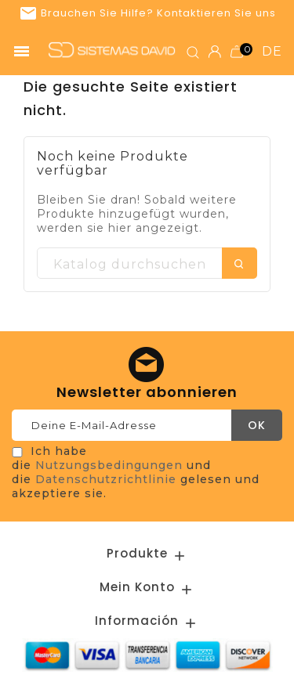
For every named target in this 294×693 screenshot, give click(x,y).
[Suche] (147, 264)
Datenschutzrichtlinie (105, 479)
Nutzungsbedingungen (109, 465)
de (272, 51)
